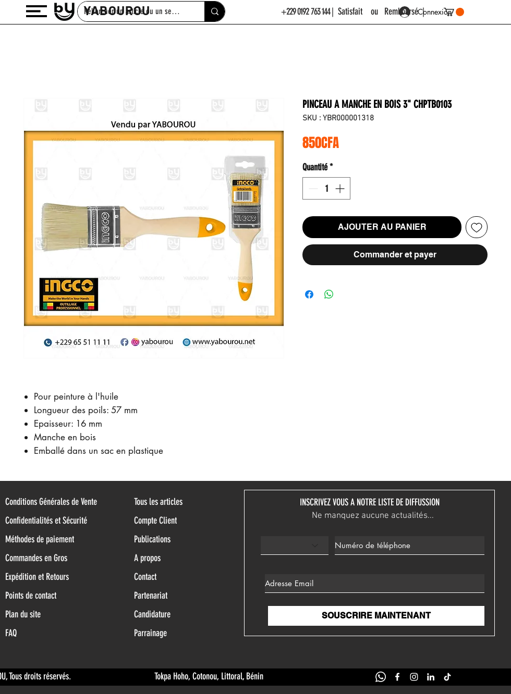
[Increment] (341, 188)
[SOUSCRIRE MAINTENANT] (376, 616)
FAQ (11, 633)
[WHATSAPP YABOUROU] (380, 677)
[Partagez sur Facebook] (309, 294)
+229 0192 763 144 (306, 11)
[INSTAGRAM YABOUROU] (414, 677)
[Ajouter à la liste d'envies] (477, 227)
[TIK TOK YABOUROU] (447, 677)
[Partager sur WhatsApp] (329, 294)
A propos (147, 558)
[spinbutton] (326, 188)
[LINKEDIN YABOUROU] (430, 677)
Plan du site (23, 614)
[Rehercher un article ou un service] (214, 11)
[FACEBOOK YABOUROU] (397, 677)
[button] (36, 11)
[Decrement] (312, 188)
